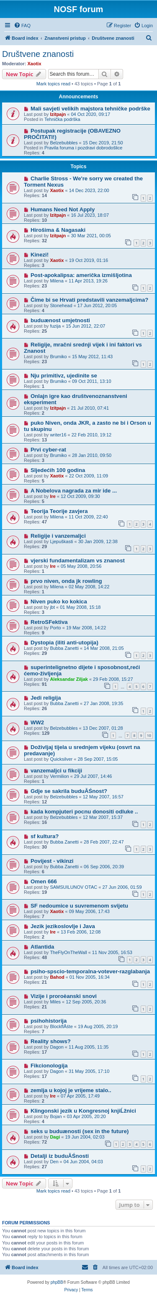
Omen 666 (44, 881)
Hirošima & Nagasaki (58, 230)
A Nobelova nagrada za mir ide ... (74, 490)
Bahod (57, 977)
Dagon (56, 1046)
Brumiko (58, 356)
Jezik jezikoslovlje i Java (63, 926)
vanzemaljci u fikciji (56, 770)
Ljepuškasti (61, 541)
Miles (55, 1001)
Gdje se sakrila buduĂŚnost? (69, 791)
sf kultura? (45, 836)
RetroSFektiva (49, 622)
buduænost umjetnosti (60, 320)
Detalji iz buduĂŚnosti (60, 1156)
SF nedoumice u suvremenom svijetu (79, 906)
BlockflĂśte (61, 1026)
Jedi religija (46, 698)
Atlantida (42, 947)
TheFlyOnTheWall (68, 952)
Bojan (56, 1116)
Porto (55, 627)
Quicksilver (61, 759)
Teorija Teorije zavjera (59, 511)
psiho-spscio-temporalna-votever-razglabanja (90, 971)
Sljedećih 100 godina (58, 470)
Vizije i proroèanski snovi (64, 996)
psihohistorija (49, 1021)
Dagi (55, 1136)
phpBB (57, 1282)
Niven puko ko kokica (59, 601)
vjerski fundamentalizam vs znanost (78, 560)
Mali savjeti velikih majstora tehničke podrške (90, 108)
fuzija (55, 325)
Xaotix (34, 63)
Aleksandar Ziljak (69, 679)
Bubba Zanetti (64, 648)
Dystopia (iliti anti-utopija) (64, 642)
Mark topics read (53, 83)
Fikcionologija (49, 1065)
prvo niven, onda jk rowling (66, 581)
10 (149, 735)
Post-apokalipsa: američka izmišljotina (81, 275)
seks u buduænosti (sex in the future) (80, 1131)
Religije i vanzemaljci (58, 536)
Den (54, 1161)
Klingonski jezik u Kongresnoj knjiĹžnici (83, 1111)
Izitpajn (58, 114)
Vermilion (59, 776)
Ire (52, 496)
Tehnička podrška (62, 119)
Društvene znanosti (38, 54)
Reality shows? (51, 1041)
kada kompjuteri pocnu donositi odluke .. (84, 811)
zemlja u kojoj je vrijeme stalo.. (71, 1090)
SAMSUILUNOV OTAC (73, 887)
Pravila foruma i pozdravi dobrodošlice (83, 147)
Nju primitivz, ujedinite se (64, 375)
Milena (56, 280)
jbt (52, 607)
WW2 (37, 722)
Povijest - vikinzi (52, 861)
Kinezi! (40, 254)
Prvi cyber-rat (48, 449)
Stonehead (61, 305)
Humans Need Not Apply (63, 209)
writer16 (58, 434)
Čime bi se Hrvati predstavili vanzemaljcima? (89, 300)
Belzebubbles (63, 142)
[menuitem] (22, 26)
